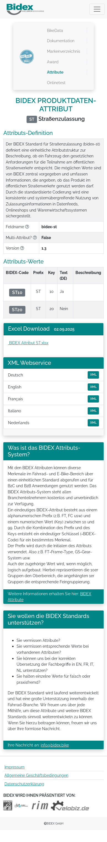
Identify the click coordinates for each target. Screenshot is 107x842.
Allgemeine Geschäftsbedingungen (36, 775)
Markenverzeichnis (63, 51)
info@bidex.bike (55, 745)
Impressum (14, 767)
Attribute (55, 72)
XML (93, 374)
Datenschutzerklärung (24, 783)
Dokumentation (60, 40)
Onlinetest (56, 82)
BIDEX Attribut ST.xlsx (28, 342)
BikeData (55, 30)
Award (53, 61)
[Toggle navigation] (97, 9)
